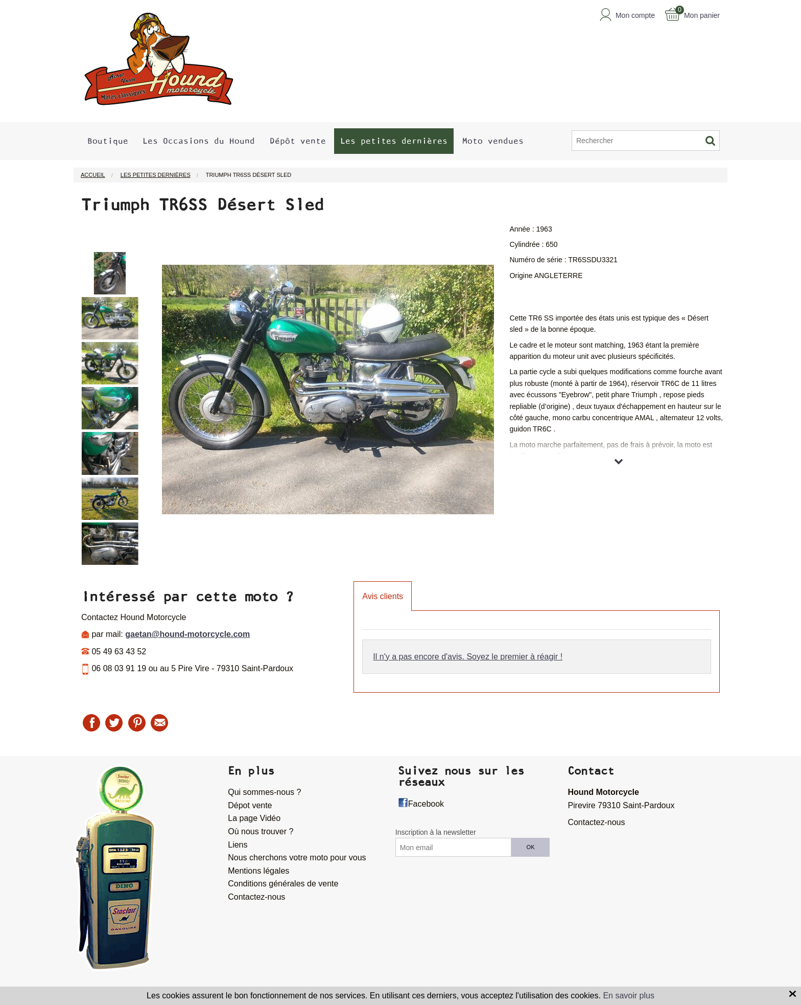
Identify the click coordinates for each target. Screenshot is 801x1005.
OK (531, 847)
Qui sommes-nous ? (264, 792)
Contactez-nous (256, 897)
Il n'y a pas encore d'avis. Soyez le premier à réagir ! (467, 656)
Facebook (426, 804)
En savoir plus (628, 995)
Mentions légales (258, 870)
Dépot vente (250, 805)
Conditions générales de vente (283, 883)
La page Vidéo (254, 818)
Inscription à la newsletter (435, 832)
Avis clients (382, 596)
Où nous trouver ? (260, 831)
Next (146, 395)
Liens (237, 844)
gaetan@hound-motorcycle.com (187, 634)
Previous (73, 395)
